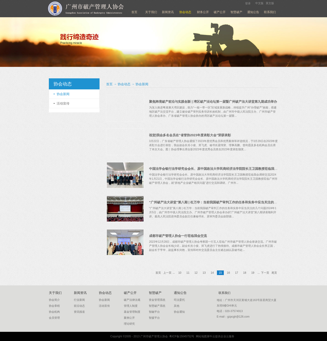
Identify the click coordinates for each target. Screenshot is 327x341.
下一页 (265, 272)
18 (244, 272)
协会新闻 (142, 84)
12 (195, 272)
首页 (134, 12)
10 (179, 272)
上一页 (167, 272)
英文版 (270, 3)
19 (252, 272)
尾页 (274, 272)
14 (212, 272)
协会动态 (124, 84)
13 (203, 272)
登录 (248, 3)
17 (236, 272)
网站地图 (200, 336)
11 (187, 272)
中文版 (259, 3)
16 (228, 272)
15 (220, 272)
